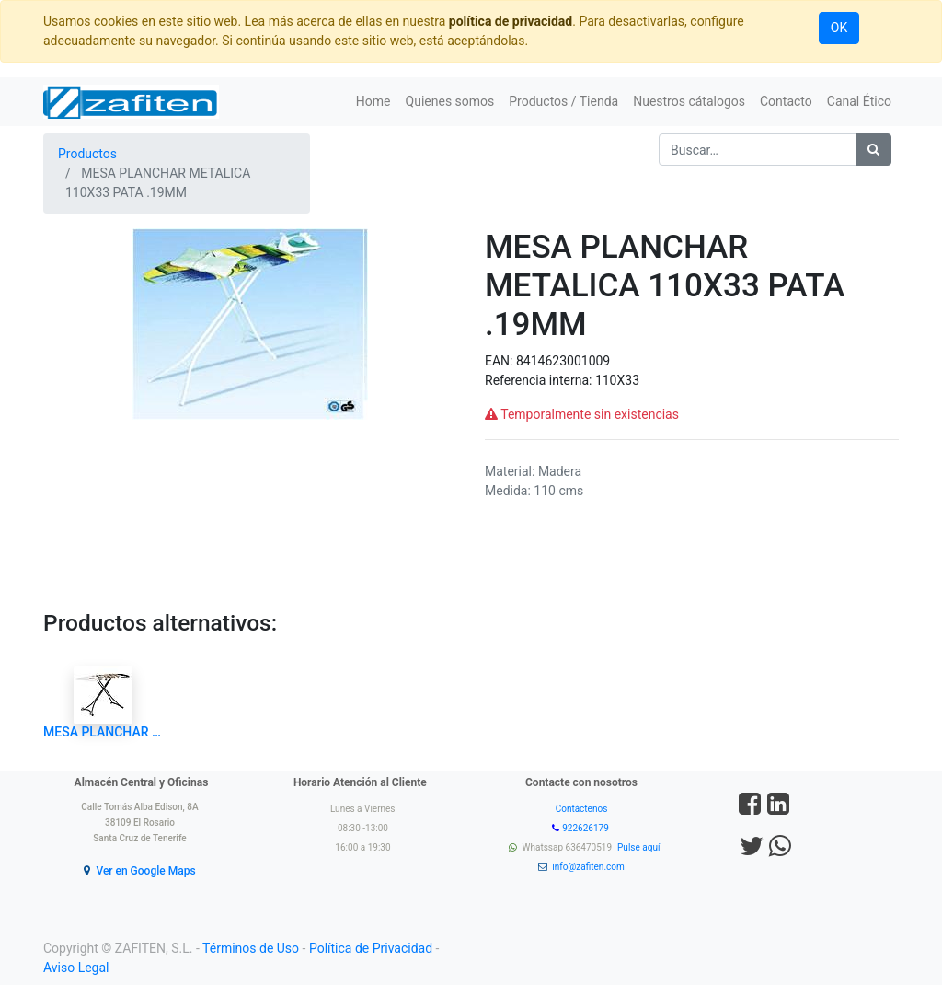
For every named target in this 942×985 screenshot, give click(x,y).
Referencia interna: (540, 380)
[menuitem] (373, 102)
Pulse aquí (639, 847)
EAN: (500, 360)
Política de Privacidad (370, 948)
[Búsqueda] (873, 149)
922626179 (586, 828)
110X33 (617, 380)
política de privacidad (510, 21)
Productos (87, 153)
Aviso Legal (76, 967)
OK (839, 27)
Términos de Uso (250, 948)
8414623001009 (563, 360)
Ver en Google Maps (145, 870)
